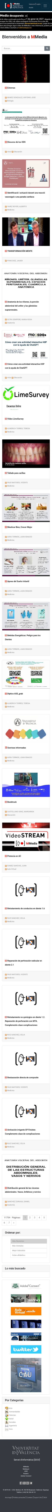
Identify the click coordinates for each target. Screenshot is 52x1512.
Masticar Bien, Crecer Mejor (18, 527)
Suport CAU (38, 1497)
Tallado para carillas (15, 473)
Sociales (12, 1422)
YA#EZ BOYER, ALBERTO (17, 206)
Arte (10, 1408)
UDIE (26, 1471)
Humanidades (14, 1412)
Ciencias (12, 1415)
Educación (18, 152)
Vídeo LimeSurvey (14, 419)
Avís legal (8, 1497)
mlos (9, 152)
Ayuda (31, 7)
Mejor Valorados (18, 1250)
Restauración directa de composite (21, 1077)
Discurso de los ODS (15, 142)
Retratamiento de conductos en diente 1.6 (25, 908)
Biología (10, 101)
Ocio (11, 1429)
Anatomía (11, 323)
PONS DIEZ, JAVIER (15, 261)
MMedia (26, 1467)
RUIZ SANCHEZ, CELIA (16, 918)
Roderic (26, 1474)
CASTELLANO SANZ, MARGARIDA (20, 812)
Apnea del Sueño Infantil (17, 581)
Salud (11, 1419)
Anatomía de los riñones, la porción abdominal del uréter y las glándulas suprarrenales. (22, 306)
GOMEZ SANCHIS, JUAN (16, 866)
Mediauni (26, 1469)
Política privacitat (19, 1497)
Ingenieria (13, 1426)
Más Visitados (17, 1246)
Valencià (32, 4)
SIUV (45, 1497)
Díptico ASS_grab (14, 694)
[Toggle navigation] (45, 5)
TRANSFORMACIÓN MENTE (18, 251)
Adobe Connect (26, 1476)
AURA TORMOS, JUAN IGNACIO (19, 537)
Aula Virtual (11, 869)
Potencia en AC (13, 856)
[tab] (26, 1408)
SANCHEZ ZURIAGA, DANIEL (18, 1201)
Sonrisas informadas (15, 748)
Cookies (29, 1497)
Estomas (10, 88)
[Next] (13, 1222)
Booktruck (11, 802)
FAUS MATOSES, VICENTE (17, 482)
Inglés (38, 4)
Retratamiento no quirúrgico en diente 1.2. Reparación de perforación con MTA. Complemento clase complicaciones (25, 1021)
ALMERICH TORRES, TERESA (18, 428)
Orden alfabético (18, 1255)
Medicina (10, 210)
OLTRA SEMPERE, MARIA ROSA (19, 319)
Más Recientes (18, 1241)
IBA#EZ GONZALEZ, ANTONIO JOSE (21, 97)
